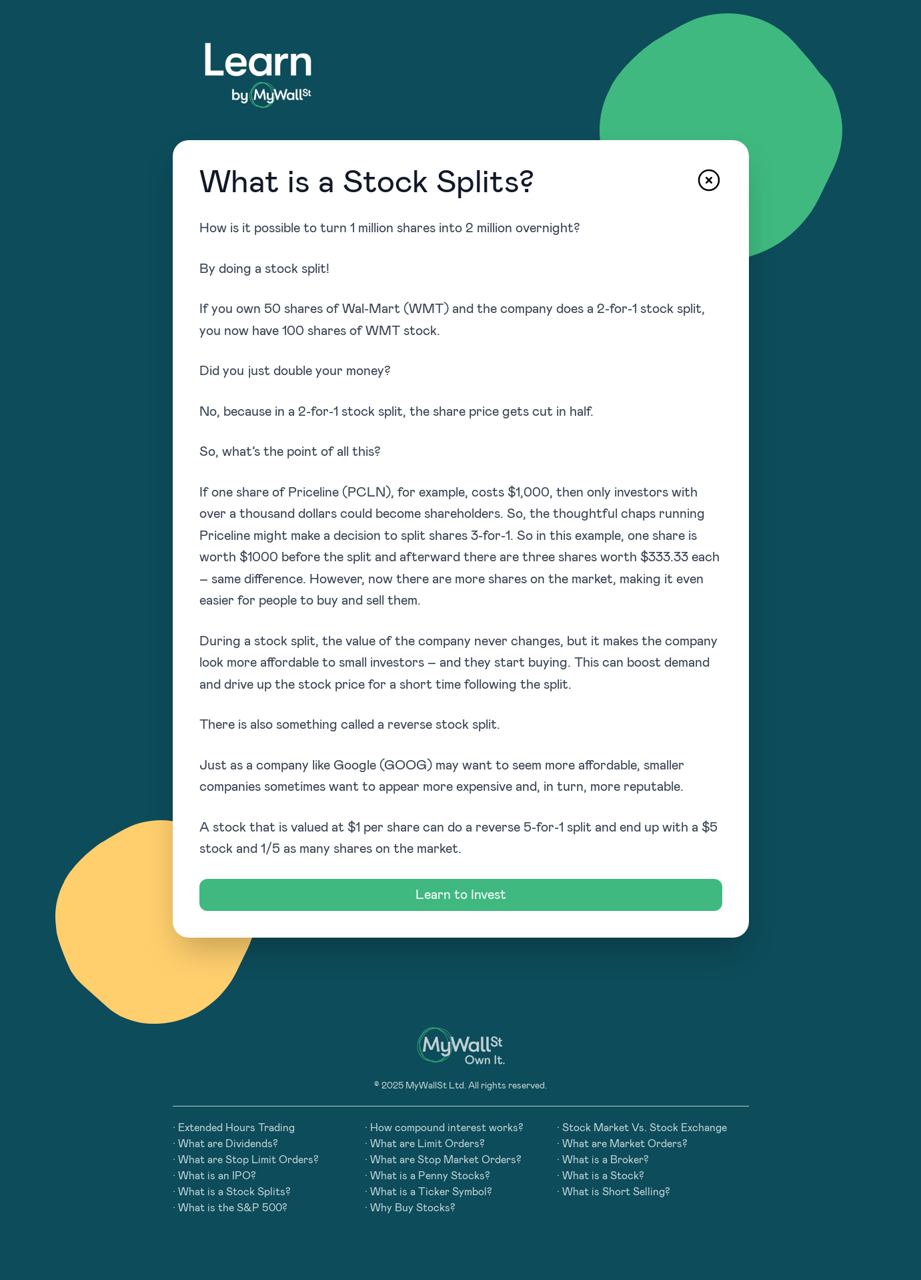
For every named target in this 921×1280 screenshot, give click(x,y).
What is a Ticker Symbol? (431, 1192)
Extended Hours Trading (236, 1128)
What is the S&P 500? (232, 1208)
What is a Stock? (603, 1176)
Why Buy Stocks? (412, 1208)
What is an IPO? (217, 1176)
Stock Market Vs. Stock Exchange (644, 1128)
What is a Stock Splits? (234, 1192)
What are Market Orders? (625, 1144)
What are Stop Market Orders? (446, 1160)
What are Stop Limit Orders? (248, 1160)
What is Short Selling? (616, 1192)
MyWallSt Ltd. (435, 1085)
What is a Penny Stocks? (430, 1176)
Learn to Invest (460, 895)
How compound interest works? (447, 1128)
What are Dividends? (228, 1144)
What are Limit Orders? (427, 1144)
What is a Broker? (605, 1160)
